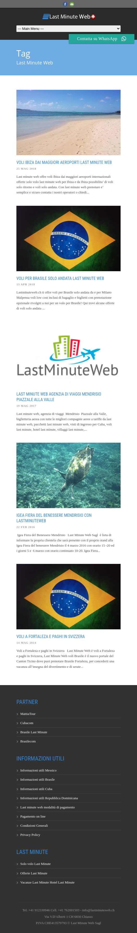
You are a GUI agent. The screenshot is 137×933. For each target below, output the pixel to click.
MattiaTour (27, 714)
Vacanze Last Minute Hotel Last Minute (47, 882)
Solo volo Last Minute (35, 864)
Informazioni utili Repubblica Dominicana (49, 798)
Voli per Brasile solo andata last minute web (60, 278)
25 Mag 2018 (26, 168)
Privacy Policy (30, 835)
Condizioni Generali (34, 826)
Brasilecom (28, 741)
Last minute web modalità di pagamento (47, 807)
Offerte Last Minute (33, 873)
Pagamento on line (33, 816)
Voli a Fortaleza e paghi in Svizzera (50, 636)
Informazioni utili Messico (38, 770)
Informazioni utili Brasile (37, 779)
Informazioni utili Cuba (36, 789)
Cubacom (26, 723)
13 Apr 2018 (25, 284)
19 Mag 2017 (26, 405)
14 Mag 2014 (26, 642)
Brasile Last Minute (33, 732)
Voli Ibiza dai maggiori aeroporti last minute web (64, 162)
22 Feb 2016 (25, 527)
